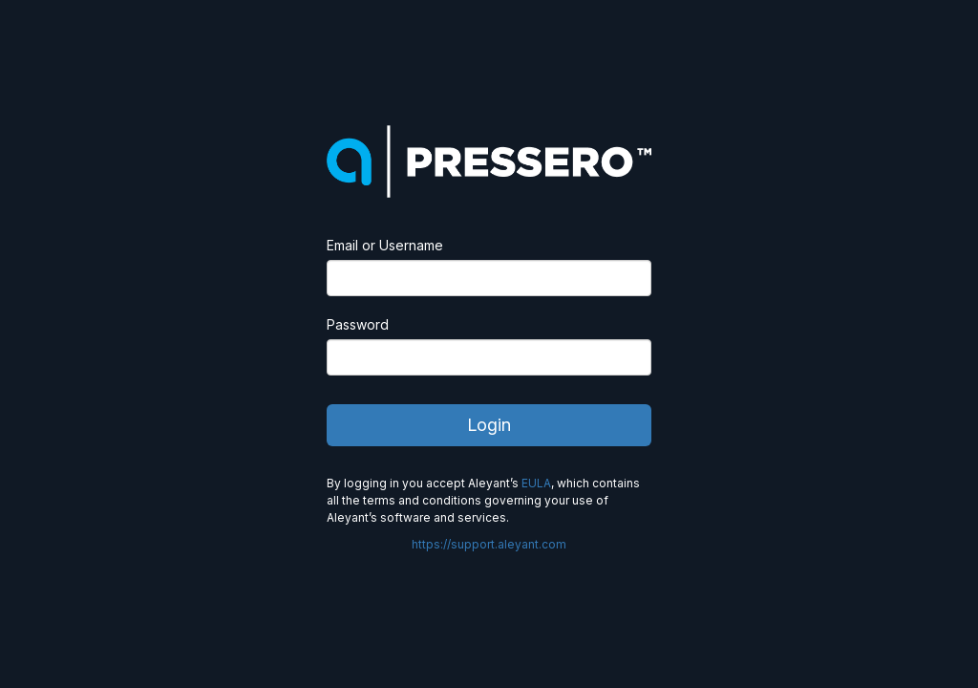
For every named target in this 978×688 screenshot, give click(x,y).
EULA (536, 483)
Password (358, 324)
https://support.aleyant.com (489, 544)
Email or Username (385, 245)
